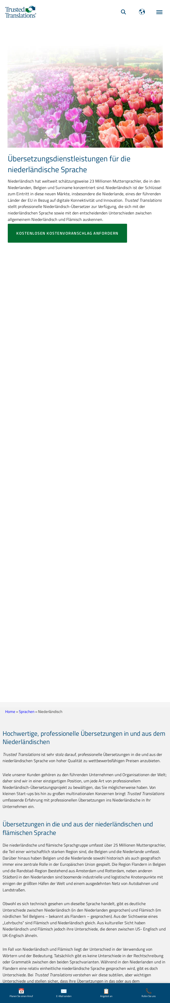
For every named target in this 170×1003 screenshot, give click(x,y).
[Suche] (123, 12)
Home (10, 712)
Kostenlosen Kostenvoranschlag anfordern (67, 233)
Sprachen (26, 712)
